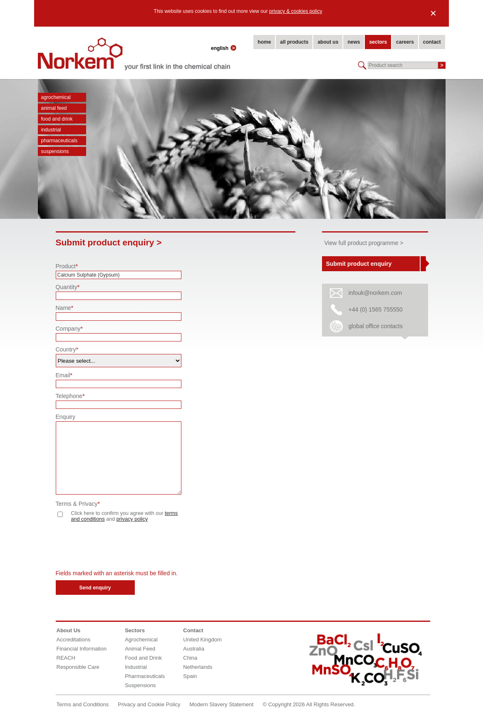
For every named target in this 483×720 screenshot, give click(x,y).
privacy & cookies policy (295, 11)
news (353, 42)
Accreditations (74, 639)
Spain (190, 676)
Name (65, 307)
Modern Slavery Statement (222, 704)
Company (69, 328)
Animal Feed (54, 108)
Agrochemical (56, 97)
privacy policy (132, 519)
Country (67, 349)
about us (327, 42)
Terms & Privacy (78, 503)
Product (67, 266)
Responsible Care (78, 667)
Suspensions (55, 151)
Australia (193, 649)
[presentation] (119, 547)
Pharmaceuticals (59, 141)
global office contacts (376, 326)
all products (294, 42)
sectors (378, 42)
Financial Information (82, 649)
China (190, 658)
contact (432, 42)
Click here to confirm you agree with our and (117, 516)
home (264, 42)
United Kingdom (202, 639)
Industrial (51, 130)
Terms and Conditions (83, 704)
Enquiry (65, 416)
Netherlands (197, 667)
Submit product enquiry (359, 263)
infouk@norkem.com (375, 292)
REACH (66, 658)
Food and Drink (57, 119)
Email (64, 375)
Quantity (68, 287)
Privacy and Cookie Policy (149, 704)
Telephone (70, 396)
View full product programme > (364, 243)
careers (405, 42)
